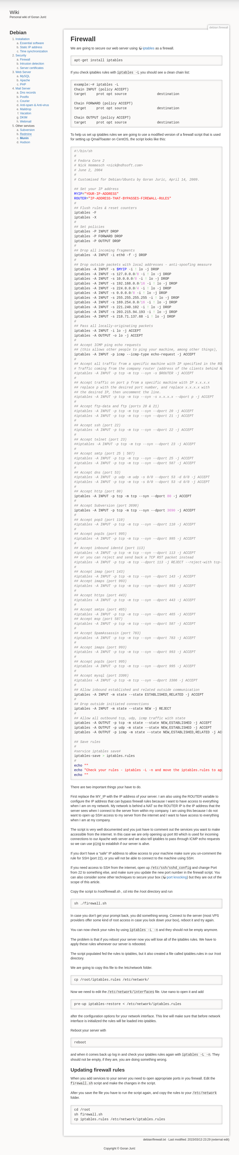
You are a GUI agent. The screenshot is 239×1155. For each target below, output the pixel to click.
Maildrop (25, 109)
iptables (148, 48)
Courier (25, 101)
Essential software (32, 43)
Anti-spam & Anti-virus (34, 105)
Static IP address (31, 47)
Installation (23, 39)
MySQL (25, 76)
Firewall (25, 59)
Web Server (23, 72)
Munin (24, 138)
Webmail (25, 121)
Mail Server (23, 88)
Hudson (25, 142)
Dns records (28, 92)
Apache (25, 80)
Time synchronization (34, 51)
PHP (23, 84)
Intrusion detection (32, 63)
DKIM (23, 117)
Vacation (25, 113)
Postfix (24, 97)
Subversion (27, 130)
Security (21, 55)
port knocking (177, 877)
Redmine (26, 134)
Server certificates (32, 68)
